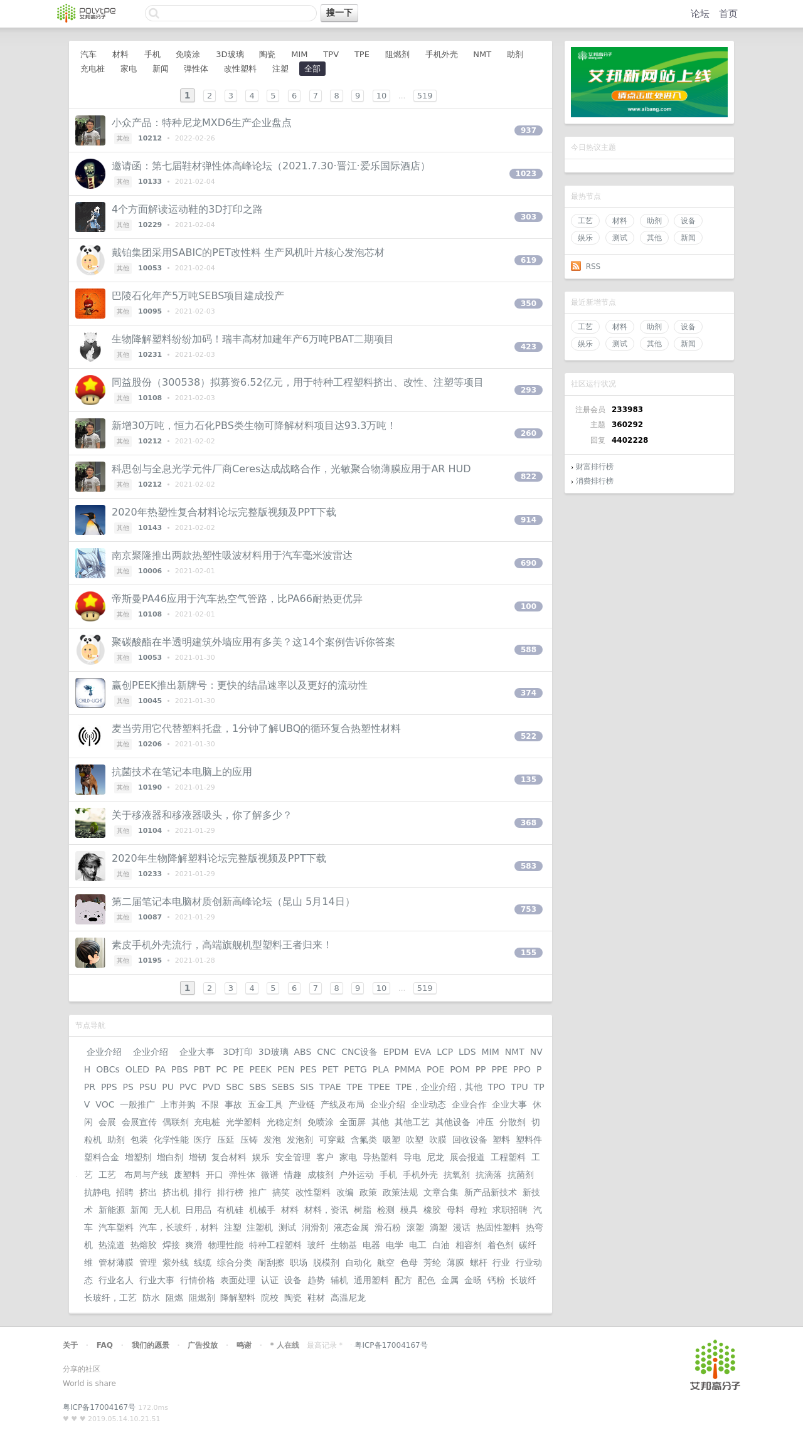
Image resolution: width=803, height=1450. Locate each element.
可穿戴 (332, 1140)
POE (435, 1069)
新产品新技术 (490, 1192)
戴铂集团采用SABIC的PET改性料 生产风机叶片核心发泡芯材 (248, 252)
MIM (299, 54)
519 (425, 95)
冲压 (485, 1122)
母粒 (478, 1210)
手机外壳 (441, 54)
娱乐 (585, 237)
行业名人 (116, 1280)
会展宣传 (139, 1122)
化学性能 (171, 1140)
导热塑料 (380, 1157)
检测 (386, 1210)
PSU (148, 1087)
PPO (522, 1069)
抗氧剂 (457, 1175)
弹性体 (196, 68)
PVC (188, 1087)
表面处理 (237, 1280)
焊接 (171, 1245)
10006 (150, 571)
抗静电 (97, 1192)
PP (481, 1069)
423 (528, 346)
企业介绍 (104, 1052)
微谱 (270, 1175)
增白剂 (170, 1157)
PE (238, 1069)
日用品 (198, 1210)
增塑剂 (138, 1157)
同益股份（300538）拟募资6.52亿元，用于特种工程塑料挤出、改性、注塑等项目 (298, 382)
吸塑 (391, 1140)
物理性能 (225, 1245)
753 (528, 909)
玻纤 (316, 1245)
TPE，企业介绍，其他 (439, 1087)
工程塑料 (508, 1157)
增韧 (197, 1157)
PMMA (408, 1069)
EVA (422, 1052)
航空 (386, 1262)
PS (128, 1087)
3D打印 (238, 1052)
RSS (593, 266)
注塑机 (260, 1227)
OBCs (107, 1069)
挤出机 (175, 1192)
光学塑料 (243, 1122)
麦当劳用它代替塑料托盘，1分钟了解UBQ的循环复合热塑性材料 (256, 728)
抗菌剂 (521, 1175)
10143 (150, 528)
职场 (298, 1262)
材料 (619, 220)
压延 (226, 1140)
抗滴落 (489, 1175)
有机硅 (230, 1210)
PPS (109, 1087)
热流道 (111, 1245)
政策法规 (400, 1192)
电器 (371, 1245)
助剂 (654, 220)
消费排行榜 (595, 481)
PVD (212, 1087)
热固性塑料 (498, 1227)
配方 (403, 1280)
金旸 (473, 1280)
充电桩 (92, 68)
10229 (150, 225)
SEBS (283, 1087)
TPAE (330, 1087)
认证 (270, 1280)
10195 (150, 960)
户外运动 (356, 1175)
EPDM (395, 1052)
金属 (450, 1280)
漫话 (462, 1227)
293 (528, 390)
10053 (150, 268)
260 (528, 433)
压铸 (249, 1140)
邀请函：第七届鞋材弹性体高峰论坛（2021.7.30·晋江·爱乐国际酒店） (271, 166)
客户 (325, 1157)
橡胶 (432, 1210)
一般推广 (137, 1104)
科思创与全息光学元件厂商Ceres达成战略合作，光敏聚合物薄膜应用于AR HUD (291, 469)
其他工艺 (412, 1122)
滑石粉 (388, 1227)
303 (528, 217)
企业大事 (196, 1052)
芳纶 (432, 1262)
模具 (409, 1210)
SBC (234, 1087)
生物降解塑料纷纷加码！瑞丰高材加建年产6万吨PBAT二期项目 (253, 339)
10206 (150, 744)
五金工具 (265, 1104)
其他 (654, 237)
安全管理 (293, 1157)
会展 (107, 1122)
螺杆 (478, 1262)
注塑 (280, 68)
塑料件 (529, 1140)
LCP (445, 1052)
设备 (688, 220)
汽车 (88, 54)
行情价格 (197, 1280)
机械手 (262, 1210)
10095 (150, 311)
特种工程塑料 (275, 1245)
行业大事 (156, 1280)
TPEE (379, 1087)
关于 (70, 1345)
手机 (152, 54)
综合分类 (234, 1262)
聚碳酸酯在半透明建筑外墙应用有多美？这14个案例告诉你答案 (253, 642)
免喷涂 (188, 54)
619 (528, 260)
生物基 (344, 1245)
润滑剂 (315, 1227)
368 (528, 822)
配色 (426, 1280)
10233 (150, 874)
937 (528, 130)
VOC (104, 1104)
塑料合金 (101, 1157)
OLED (137, 1069)
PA (160, 1069)
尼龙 (435, 1157)
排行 (202, 1192)
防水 (151, 1298)
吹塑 (414, 1140)
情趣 (293, 1175)
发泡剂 (300, 1140)
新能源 (111, 1210)
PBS (179, 1069)
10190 (150, 787)
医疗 (202, 1140)
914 (528, 520)
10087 (150, 917)
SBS (257, 1087)
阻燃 (174, 1298)
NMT (482, 54)
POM (460, 1069)
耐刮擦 (271, 1262)
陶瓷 (267, 54)
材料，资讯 (326, 1210)
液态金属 (351, 1227)
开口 (214, 1175)
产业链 (302, 1104)
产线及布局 (342, 1104)
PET (330, 1069)
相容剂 (468, 1245)
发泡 (272, 1140)
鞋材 (316, 1298)
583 (528, 866)
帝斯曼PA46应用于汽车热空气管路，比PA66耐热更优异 (237, 599)
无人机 (167, 1210)
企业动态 (428, 1104)
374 (528, 693)
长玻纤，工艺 (110, 1298)
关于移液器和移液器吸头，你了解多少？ (202, 815)
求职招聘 (510, 1210)
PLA (381, 1069)
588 (528, 649)
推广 (258, 1192)
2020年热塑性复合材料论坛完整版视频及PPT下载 (224, 512)
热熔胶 (143, 1245)
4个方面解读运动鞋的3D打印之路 (187, 209)
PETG (355, 1069)
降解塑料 (237, 1298)
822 (528, 476)
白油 (441, 1245)
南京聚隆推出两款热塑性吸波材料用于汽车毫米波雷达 (232, 555)
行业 (501, 1262)
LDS (467, 1052)
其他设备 (453, 1122)
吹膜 (438, 1140)
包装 (139, 1140)
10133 (150, 181)
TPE (362, 54)
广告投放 (203, 1345)
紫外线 (175, 1262)
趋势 (316, 1280)
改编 (345, 1192)
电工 (418, 1245)
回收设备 (469, 1140)
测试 (619, 237)
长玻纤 (523, 1280)
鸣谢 (244, 1345)
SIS (307, 1087)
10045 (150, 701)
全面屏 (352, 1122)
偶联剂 (175, 1122)
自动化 (358, 1262)
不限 (210, 1104)
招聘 (125, 1192)
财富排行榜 (595, 466)
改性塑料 (240, 68)
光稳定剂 (284, 1122)
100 (528, 606)
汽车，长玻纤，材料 (178, 1227)
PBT (202, 1069)
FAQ (105, 1345)
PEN (286, 1069)
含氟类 (364, 1140)
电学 (394, 1245)
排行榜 (230, 1192)
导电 (412, 1157)
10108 (150, 398)
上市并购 (178, 1104)
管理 (148, 1262)
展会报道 (467, 1157)
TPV (331, 54)
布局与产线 (146, 1175)
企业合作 (469, 1104)
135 (528, 779)
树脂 (362, 1210)
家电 (128, 68)
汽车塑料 (116, 1227)
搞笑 (281, 1192)
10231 (150, 355)
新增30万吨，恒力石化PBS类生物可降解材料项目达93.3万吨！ (254, 425)
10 (381, 95)
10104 (150, 831)
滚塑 (415, 1227)
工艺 (585, 220)
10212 (150, 138)
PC (221, 1069)
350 (528, 303)
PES (308, 1069)
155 (528, 952)
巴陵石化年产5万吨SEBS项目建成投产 (198, 296)
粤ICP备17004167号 (390, 1345)
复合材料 (229, 1157)
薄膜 (455, 1262)
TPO (497, 1087)
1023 (526, 173)
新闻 (688, 237)
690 (528, 563)
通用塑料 (371, 1280)
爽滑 (194, 1245)
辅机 (339, 1280)
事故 (233, 1104)
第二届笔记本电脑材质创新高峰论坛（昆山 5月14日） (233, 902)
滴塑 (438, 1227)
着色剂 (500, 1245)
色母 (409, 1262)
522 (528, 736)
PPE (499, 1069)
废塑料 (187, 1175)
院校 (270, 1298)
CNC (326, 1052)
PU (168, 1087)
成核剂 (320, 1175)
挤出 (148, 1192)
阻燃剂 (397, 54)
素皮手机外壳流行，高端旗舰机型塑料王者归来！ (222, 945)
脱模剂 (326, 1262)
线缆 (202, 1262)
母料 (455, 1210)
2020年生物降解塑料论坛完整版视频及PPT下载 (219, 858)
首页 (728, 13)
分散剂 (512, 1122)
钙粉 (496, 1280)
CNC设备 (359, 1052)
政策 (368, 1192)
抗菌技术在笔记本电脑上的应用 (182, 772)
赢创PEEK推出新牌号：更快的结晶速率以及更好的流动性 (240, 685)
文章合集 (441, 1192)
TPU (519, 1087)
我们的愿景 (150, 1345)
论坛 (700, 13)
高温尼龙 (348, 1298)
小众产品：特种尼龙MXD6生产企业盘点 (202, 123)
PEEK (260, 1069)
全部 (312, 68)
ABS (302, 1052)
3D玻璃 (229, 54)
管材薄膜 (116, 1262)
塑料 (501, 1140)
